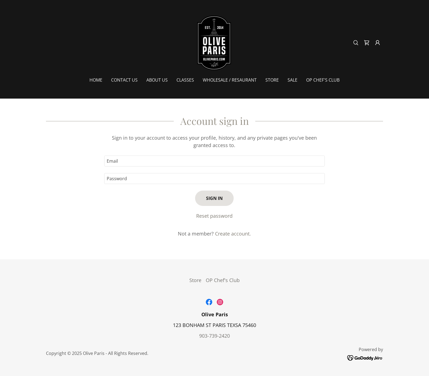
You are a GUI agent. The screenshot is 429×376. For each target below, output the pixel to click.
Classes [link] (185, 80)
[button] (377, 42)
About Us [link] (157, 80)
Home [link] (95, 80)
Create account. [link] (233, 233)
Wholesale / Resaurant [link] (230, 80)
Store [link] (272, 80)
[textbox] (214, 161)
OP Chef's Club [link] (323, 80)
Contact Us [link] (124, 80)
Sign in (214, 198)
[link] (214, 42)
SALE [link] (292, 80)
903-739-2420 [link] (214, 335)
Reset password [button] (214, 216)
